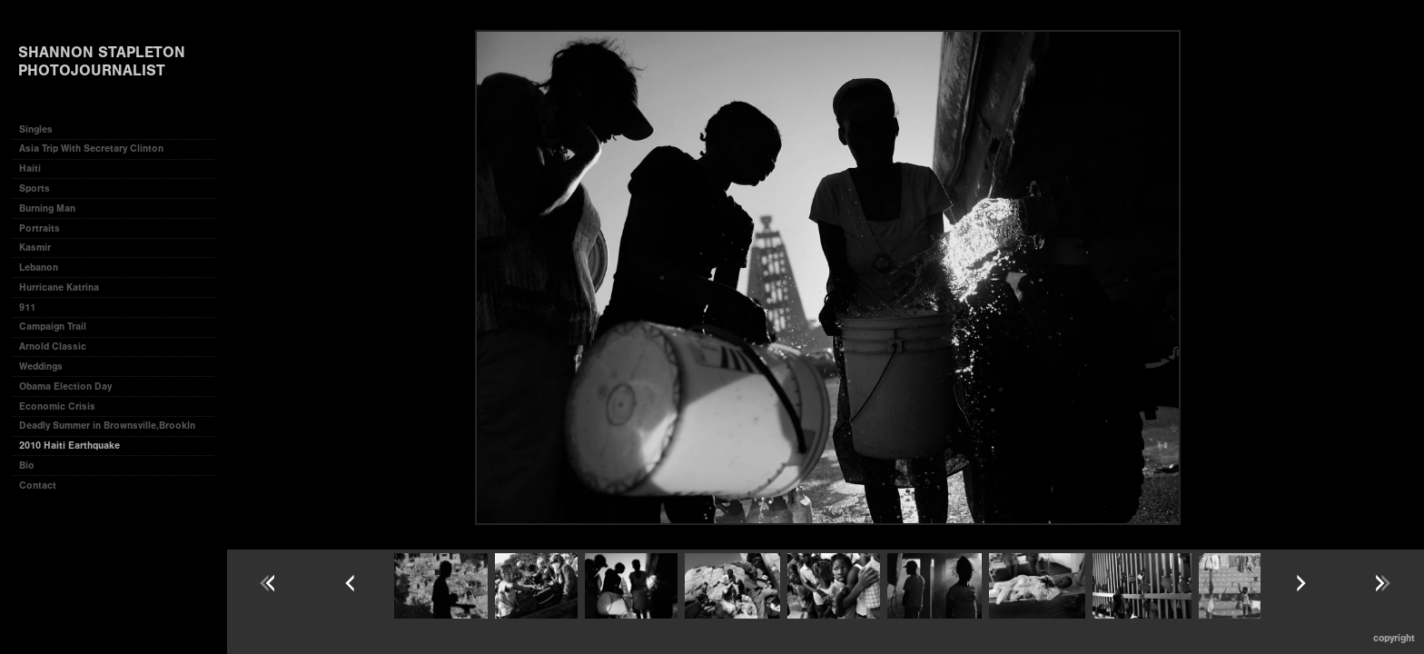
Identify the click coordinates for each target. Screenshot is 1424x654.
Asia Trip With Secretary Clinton (91, 148)
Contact (37, 485)
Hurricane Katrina (59, 287)
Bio (27, 465)
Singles (36, 129)
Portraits (39, 228)
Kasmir (35, 247)
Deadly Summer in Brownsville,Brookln (107, 425)
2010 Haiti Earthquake (69, 445)
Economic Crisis (57, 406)
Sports (34, 188)
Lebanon (38, 267)
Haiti (30, 168)
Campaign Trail (52, 326)
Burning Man (47, 208)
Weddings (41, 366)
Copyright (1394, 638)
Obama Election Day (65, 386)
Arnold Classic (52, 346)
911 (27, 307)
